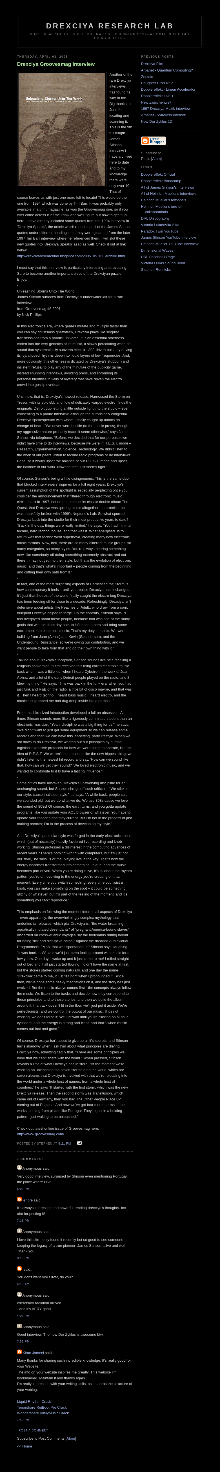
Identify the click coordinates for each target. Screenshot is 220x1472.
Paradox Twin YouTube (160, 231)
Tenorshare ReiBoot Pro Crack (42, 1407)
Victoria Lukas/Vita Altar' (160, 225)
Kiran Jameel (33, 1353)
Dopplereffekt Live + (157, 96)
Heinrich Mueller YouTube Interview (170, 244)
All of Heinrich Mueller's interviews (169, 193)
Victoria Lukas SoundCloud (163, 263)
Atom (70, 1438)
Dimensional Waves (157, 250)
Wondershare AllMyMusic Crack (43, 1413)
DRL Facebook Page (158, 257)
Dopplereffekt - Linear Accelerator (168, 89)
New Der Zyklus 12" (157, 121)
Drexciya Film (152, 64)
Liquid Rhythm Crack (34, 1401)
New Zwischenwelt (156, 102)
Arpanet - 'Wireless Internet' (163, 115)
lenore (28, 1200)
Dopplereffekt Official (158, 174)
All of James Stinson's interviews (167, 187)
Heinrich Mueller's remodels (163, 200)
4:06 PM (23, 1315)
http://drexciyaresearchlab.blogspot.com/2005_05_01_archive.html (71, 256)
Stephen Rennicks (156, 269)
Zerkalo (147, 77)
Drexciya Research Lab (110, 26)
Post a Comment (33, 1430)
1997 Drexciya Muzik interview (166, 108)
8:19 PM (23, 1258)
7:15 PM (23, 1220)
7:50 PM (23, 1420)
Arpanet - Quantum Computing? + (168, 70)
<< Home (24, 1446)
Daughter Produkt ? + (158, 83)
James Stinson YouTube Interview (168, 237)
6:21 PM (65, 1143)
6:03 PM (23, 1188)
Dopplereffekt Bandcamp (161, 181)
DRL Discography (155, 218)
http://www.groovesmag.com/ (40, 1134)
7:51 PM (23, 1341)
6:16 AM (23, 1284)
